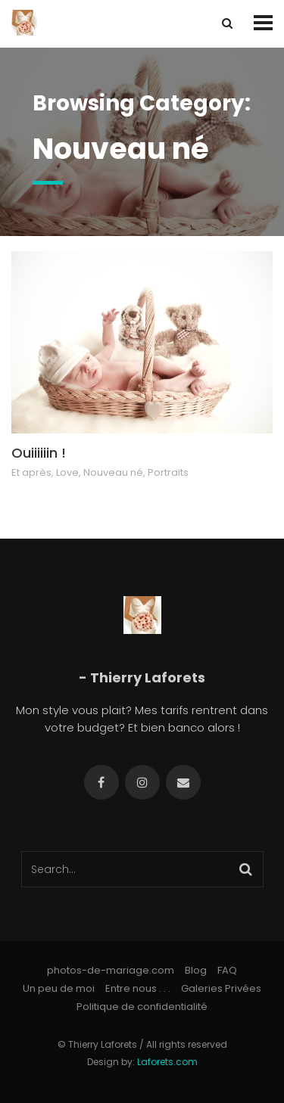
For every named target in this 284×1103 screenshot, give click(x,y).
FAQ (227, 970)
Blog (196, 970)
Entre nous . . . (137, 988)
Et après (31, 472)
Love (67, 472)
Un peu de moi (59, 988)
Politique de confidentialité (142, 1006)
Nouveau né (113, 472)
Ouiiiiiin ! (38, 452)
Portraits (168, 472)
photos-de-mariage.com (110, 970)
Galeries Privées (221, 988)
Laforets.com (167, 1061)
